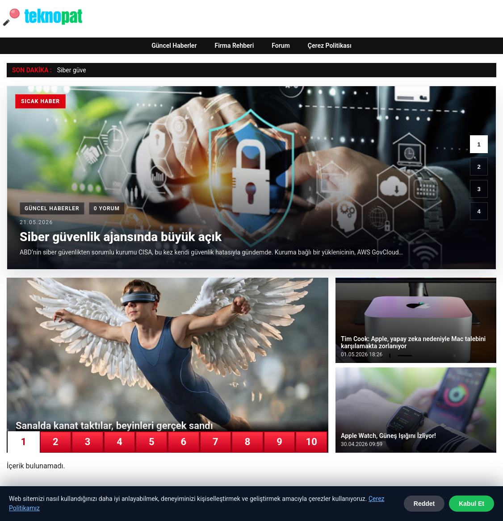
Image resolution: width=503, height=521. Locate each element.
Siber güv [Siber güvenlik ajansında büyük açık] (70, 70)
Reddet (424, 503)
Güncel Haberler (174, 45)
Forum (281, 45)
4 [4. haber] (478, 211)
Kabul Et (471, 503)
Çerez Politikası (330, 45)
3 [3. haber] (478, 189)
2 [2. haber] (478, 166)
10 (311, 441)
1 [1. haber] (478, 144)
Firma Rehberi (234, 45)
